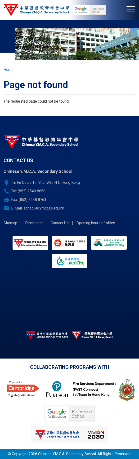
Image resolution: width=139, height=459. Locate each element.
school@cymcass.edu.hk (43, 208)
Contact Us (60, 223)
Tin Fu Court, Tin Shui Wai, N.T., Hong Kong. (46, 182)
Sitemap (10, 223)
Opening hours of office (95, 223)
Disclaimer (34, 223)
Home (8, 69)
